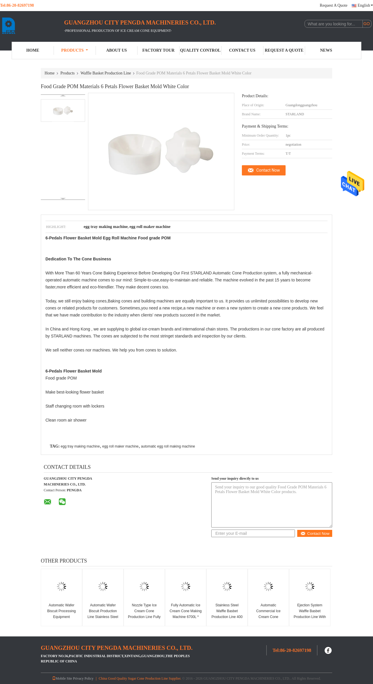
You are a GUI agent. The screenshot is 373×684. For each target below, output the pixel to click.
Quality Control (200, 50)
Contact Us (242, 50)
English (365, 5)
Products (74, 50)
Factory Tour (158, 50)
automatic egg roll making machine (168, 446)
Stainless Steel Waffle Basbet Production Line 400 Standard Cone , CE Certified (226, 617)
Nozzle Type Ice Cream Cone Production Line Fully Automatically (144, 614)
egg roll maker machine (120, 446)
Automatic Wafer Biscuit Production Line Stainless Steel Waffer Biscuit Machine (102, 617)
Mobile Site (62, 678)
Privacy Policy (83, 678)
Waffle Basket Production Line (105, 73)
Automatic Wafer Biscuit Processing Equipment (61, 611)
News (326, 50)
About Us (116, 50)
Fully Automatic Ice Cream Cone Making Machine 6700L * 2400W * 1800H (186, 614)
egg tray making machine (80, 446)
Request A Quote (333, 5)
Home (32, 50)
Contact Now (268, 170)
